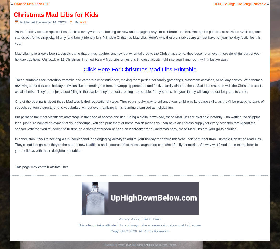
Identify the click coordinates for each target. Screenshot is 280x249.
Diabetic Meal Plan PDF (32, 4)
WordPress (124, 245)
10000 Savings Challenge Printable (239, 4)
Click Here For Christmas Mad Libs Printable (139, 69)
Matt (83, 22)
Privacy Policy (129, 219)
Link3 (157, 219)
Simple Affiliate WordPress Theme (156, 245)
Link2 (146, 219)
